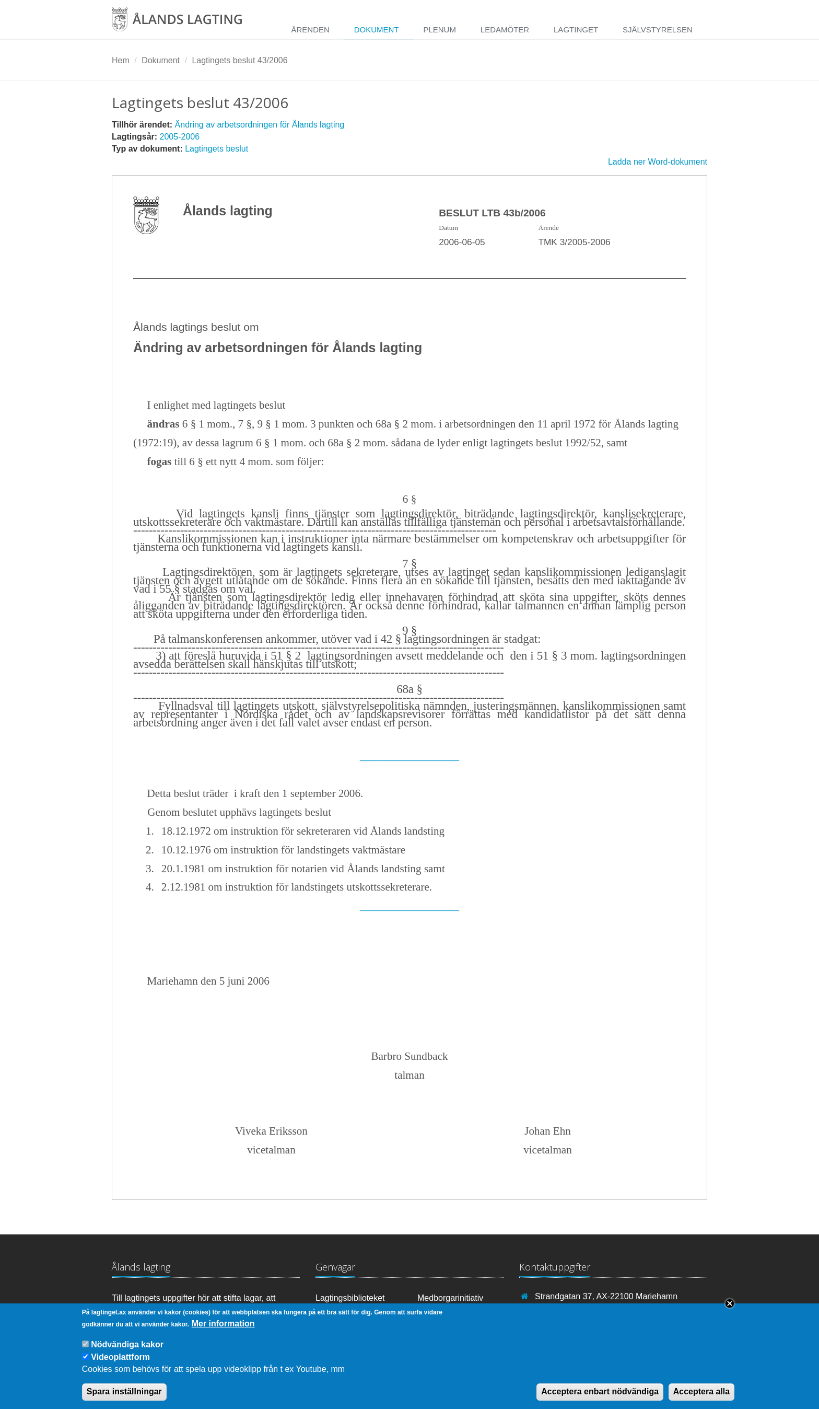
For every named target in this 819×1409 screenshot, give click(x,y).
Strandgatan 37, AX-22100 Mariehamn (606, 1296)
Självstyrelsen (658, 29)
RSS (430, 1312)
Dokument (376, 29)
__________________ (409, 755)
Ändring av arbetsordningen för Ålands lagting (260, 124)
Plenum (439, 29)
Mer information (223, 1333)
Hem (121, 60)
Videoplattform (120, 1366)
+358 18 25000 (563, 1311)
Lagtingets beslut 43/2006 (239, 60)
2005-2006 (180, 136)
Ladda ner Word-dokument (657, 161)
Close (729, 1313)
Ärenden (310, 29)
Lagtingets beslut (216, 148)
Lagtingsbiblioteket (350, 1297)
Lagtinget (576, 29)
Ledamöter (505, 29)
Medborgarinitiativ (450, 1297)
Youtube (335, 1312)
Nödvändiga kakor (127, 1354)
